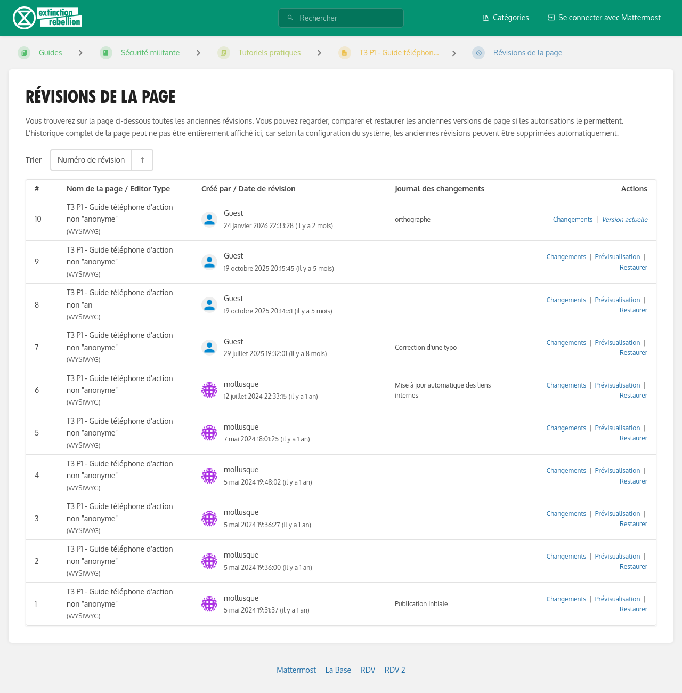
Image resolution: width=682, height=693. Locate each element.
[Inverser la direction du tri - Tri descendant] (141, 159)
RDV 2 (395, 669)
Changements (572, 219)
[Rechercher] (290, 17)
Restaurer (633, 267)
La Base (338, 669)
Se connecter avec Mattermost (604, 17)
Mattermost (296, 669)
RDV (368, 669)
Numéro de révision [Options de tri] (91, 159)
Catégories (505, 17)
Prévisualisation (617, 257)
